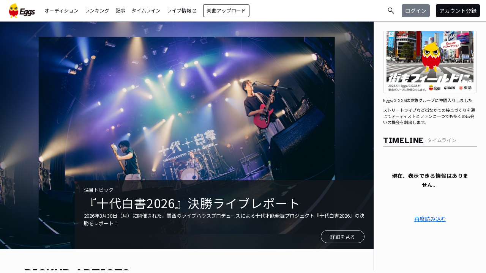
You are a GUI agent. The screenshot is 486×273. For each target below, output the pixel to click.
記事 (120, 10)
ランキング (97, 10)
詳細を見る (342, 236)
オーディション (61, 10)
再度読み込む (430, 219)
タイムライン (146, 10)
